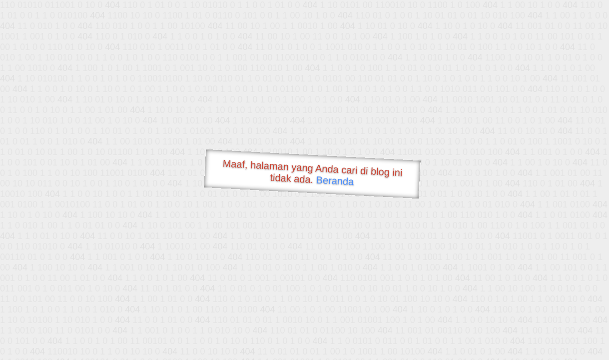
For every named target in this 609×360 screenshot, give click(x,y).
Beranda (335, 180)
